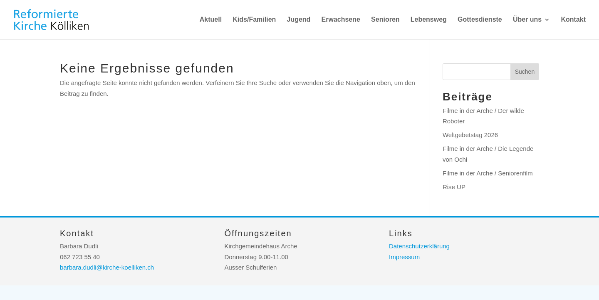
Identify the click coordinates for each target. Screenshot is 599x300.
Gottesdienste (480, 20)
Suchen (525, 71)
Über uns (527, 20)
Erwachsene (341, 20)
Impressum (404, 256)
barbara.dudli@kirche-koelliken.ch (107, 267)
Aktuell (211, 20)
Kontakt (573, 20)
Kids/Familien (254, 20)
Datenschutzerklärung (419, 246)
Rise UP (454, 186)
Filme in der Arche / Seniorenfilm (488, 173)
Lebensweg (429, 20)
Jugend (298, 20)
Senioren (385, 20)
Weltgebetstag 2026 (470, 134)
